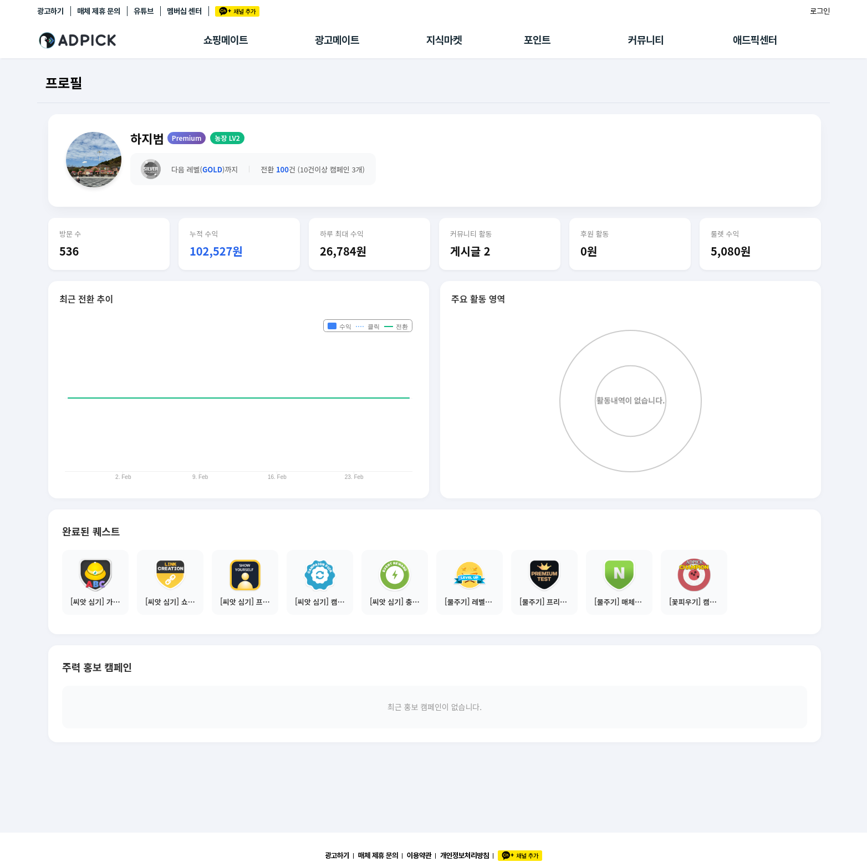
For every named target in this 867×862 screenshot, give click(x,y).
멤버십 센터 (184, 11)
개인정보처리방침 (464, 855)
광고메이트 (337, 40)
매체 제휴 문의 (98, 11)
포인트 (537, 40)
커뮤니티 (646, 40)
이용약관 (419, 855)
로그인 (820, 11)
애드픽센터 (755, 40)
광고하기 (50, 11)
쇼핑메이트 (225, 40)
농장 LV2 (227, 137)
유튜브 (144, 11)
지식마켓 (444, 40)
